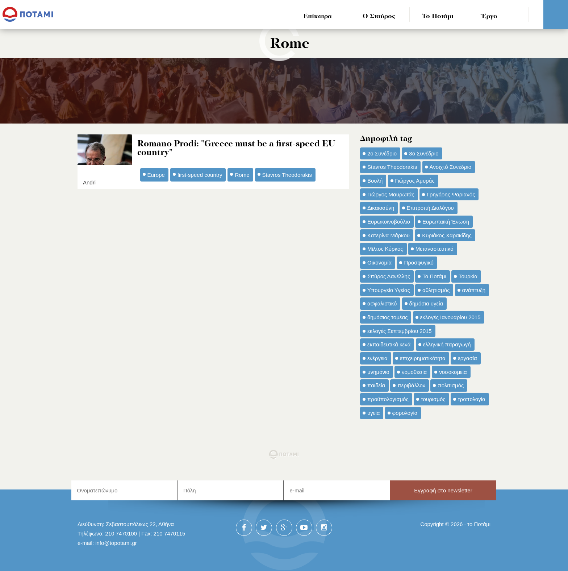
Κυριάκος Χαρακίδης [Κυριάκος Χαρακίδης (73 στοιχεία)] (447, 235)
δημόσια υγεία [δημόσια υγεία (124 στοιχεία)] (426, 303)
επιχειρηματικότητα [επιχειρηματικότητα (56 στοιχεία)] (423, 358)
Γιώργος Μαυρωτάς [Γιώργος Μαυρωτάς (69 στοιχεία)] (390, 194)
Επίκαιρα (317, 16)
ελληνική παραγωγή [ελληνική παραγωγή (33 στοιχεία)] (447, 344)
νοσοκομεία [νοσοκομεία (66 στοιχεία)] (453, 372)
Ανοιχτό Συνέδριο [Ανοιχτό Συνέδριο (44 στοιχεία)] (451, 167)
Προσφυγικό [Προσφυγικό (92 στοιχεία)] (418, 262)
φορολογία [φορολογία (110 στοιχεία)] (405, 413)
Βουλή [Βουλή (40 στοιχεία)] (375, 181)
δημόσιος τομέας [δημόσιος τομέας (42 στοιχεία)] (387, 317)
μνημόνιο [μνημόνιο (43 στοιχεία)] (378, 372)
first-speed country (200, 174)
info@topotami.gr (116, 543)
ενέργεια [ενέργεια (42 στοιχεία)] (377, 358)
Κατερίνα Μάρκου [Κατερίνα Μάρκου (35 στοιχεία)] (388, 235)
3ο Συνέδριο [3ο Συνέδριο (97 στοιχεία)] (423, 153)
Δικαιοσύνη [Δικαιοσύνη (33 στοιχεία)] (380, 208)
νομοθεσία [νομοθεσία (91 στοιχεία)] (414, 372)
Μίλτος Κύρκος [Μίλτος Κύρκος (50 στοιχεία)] (385, 249)
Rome (242, 174)
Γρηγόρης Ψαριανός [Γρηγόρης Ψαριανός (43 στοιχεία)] (451, 194)
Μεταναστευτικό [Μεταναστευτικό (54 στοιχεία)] (434, 249)
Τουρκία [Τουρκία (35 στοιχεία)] (468, 276)
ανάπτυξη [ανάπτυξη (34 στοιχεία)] (473, 290)
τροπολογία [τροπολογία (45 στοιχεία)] (471, 399)
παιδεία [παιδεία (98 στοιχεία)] (376, 385)
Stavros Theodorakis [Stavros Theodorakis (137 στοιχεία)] (392, 167)
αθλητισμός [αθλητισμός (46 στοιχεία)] (436, 290)
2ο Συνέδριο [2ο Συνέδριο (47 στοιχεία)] (382, 153)
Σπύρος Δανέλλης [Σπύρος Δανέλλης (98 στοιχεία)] (388, 276)
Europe (156, 174)
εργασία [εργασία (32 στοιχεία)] (467, 358)
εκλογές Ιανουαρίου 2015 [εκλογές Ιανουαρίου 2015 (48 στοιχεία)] (450, 317)
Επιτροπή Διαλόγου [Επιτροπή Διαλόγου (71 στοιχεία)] (430, 208)
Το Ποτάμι (438, 16)
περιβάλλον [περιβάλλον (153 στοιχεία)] (411, 385)
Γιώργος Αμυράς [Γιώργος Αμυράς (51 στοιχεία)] (415, 181)
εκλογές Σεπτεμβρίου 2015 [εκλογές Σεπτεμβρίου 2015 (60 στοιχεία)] (399, 331)
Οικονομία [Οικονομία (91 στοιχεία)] (379, 262)
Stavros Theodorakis (287, 174)
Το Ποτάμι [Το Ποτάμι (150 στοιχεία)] (434, 276)
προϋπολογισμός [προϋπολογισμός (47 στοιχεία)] (388, 399)
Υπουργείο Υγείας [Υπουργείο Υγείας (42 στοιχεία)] (388, 290)
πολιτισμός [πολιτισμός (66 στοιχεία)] (451, 385)
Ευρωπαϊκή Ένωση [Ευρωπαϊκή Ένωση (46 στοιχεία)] (445, 221)
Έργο (489, 16)
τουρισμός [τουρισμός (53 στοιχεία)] (433, 399)
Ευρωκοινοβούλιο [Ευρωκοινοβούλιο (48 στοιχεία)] (388, 221)
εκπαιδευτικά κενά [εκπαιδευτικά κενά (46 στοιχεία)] (388, 344)
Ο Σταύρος (379, 16)
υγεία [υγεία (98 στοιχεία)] (373, 413)
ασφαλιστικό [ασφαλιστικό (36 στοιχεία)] (382, 303)
